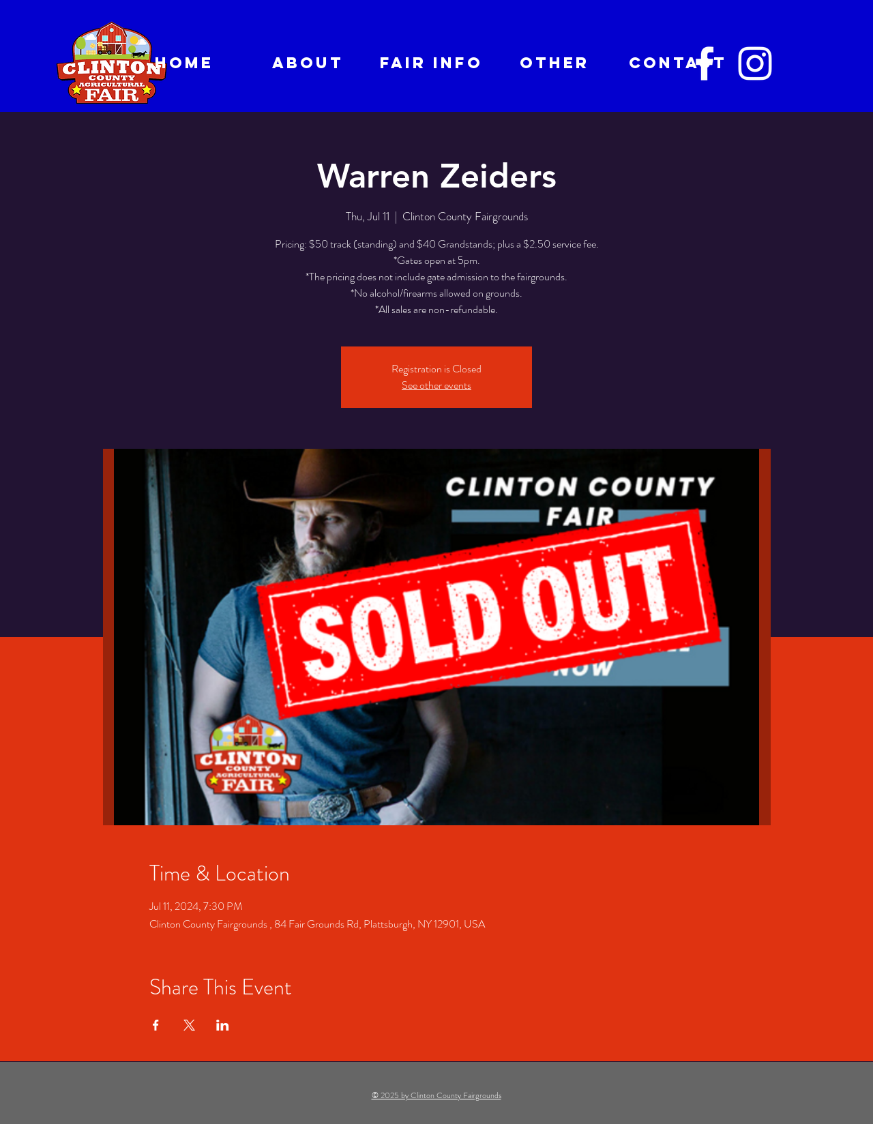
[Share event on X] (189, 1025)
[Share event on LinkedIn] (222, 1025)
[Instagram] (755, 63)
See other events (436, 385)
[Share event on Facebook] (155, 1025)
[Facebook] (704, 63)
